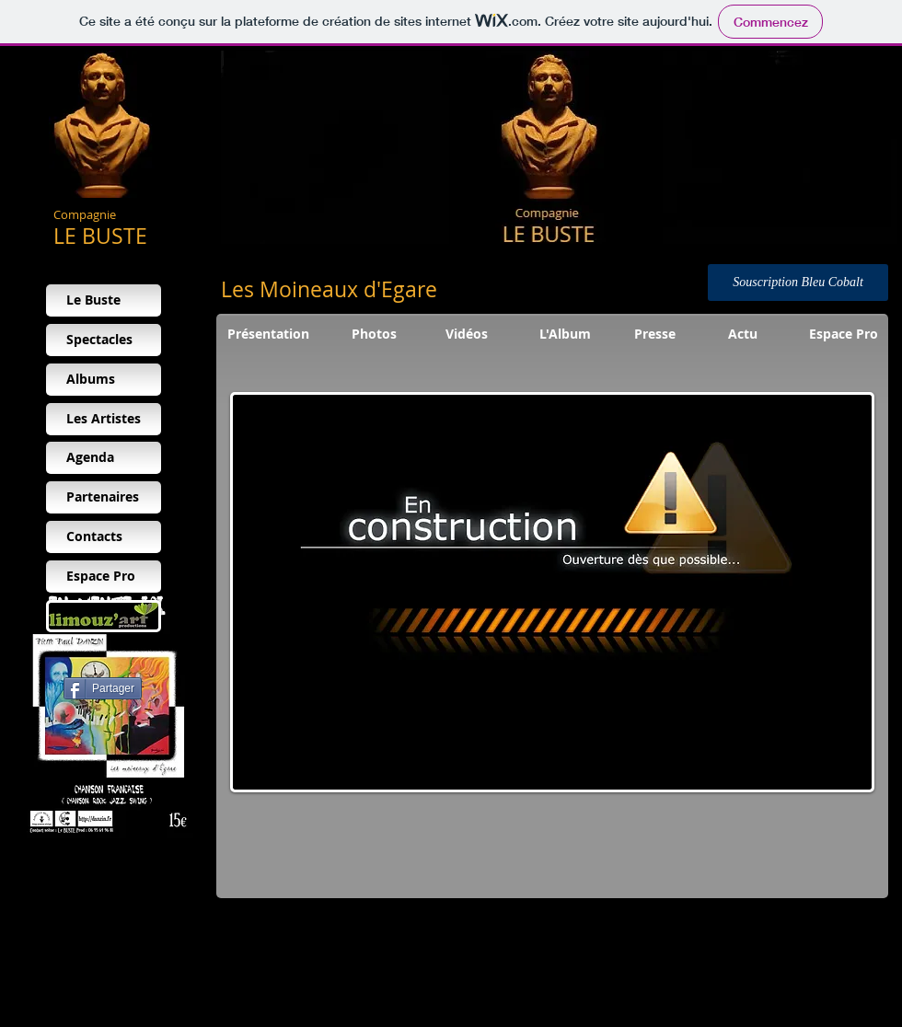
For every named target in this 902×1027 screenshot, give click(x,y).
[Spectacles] (103, 340)
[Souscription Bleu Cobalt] (798, 282)
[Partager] (103, 688)
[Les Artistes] (103, 419)
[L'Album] (565, 334)
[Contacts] (103, 537)
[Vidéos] (466, 334)
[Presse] (654, 334)
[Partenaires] (103, 497)
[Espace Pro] (103, 576)
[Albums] (103, 379)
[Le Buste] (103, 300)
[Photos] (374, 334)
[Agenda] (103, 458)
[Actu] (742, 334)
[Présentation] (268, 334)
